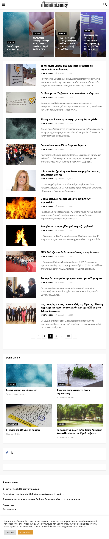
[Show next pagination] (75, 336)
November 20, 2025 (64, 230)
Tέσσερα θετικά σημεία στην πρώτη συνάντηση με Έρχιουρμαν (71, 278)
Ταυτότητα (8, 505)
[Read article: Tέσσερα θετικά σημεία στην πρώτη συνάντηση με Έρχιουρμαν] (21, 287)
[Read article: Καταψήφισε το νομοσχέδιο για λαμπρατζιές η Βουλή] (21, 235)
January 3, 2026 (13, 434)
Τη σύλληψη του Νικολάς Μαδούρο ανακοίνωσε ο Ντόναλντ (33, 494)
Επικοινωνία (9, 509)
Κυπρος (11, 44)
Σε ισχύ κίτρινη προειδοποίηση (21, 390)
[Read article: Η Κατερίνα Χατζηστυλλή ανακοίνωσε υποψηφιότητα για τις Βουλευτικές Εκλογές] (21, 180)
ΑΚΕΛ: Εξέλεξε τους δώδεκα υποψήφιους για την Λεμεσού (69, 252)
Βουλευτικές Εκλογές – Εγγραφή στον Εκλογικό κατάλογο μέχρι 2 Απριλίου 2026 (41, 45)
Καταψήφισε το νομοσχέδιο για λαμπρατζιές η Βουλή (67, 226)
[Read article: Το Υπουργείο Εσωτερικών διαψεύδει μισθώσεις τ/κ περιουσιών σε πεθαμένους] (21, 75)
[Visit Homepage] (54, 5)
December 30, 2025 (65, 438)
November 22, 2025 (64, 149)
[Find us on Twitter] (12, 453)
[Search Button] (105, 4)
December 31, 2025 (15, 394)
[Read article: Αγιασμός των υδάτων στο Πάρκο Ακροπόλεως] (80, 375)
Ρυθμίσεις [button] (10, 532)
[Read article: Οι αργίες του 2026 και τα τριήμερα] (29, 415)
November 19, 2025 (64, 315)
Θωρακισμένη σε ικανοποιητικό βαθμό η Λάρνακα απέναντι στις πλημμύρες (41, 499)
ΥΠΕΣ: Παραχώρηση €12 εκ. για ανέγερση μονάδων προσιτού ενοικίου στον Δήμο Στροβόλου (67, 45)
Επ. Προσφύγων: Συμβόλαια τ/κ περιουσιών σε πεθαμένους (70, 93)
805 (68, 336)
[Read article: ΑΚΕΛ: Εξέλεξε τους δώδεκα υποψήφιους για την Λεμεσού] (21, 261)
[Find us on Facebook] (7, 453)
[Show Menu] (3, 4)
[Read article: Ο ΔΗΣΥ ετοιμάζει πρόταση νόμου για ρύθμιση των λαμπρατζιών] (21, 208)
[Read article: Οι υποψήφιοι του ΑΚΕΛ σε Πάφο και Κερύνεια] (21, 154)
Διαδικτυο (12, 424)
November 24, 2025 (64, 124)
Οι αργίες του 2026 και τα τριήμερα (23, 430)
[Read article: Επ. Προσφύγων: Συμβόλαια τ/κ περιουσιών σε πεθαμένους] (21, 102)
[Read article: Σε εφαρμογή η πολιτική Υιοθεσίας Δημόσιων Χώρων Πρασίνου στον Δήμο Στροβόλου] (80, 415)
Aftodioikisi (48, 73)
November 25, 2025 (64, 73)
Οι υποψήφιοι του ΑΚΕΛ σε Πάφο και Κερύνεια (63, 145)
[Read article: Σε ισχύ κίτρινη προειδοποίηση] (29, 375)
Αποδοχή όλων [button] (25, 532)
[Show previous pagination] (33, 336)
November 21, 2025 (64, 206)
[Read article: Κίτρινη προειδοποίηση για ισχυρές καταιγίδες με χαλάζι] (21, 128)
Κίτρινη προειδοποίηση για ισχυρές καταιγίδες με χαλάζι (69, 119)
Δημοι (62, 384)
